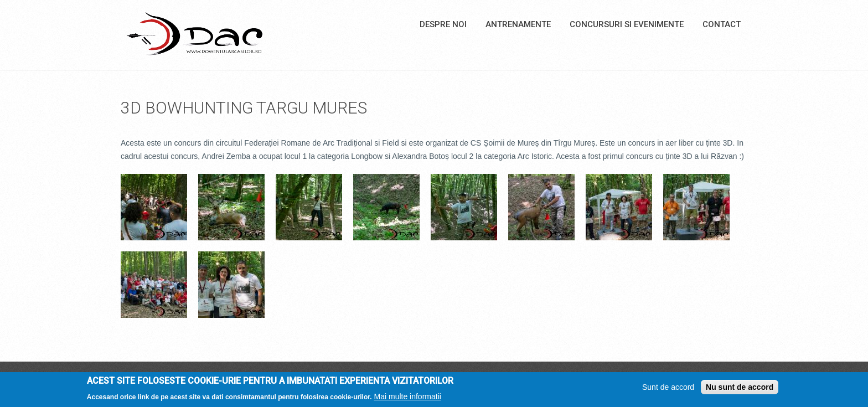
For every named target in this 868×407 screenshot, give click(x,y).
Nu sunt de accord (739, 389)
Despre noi (443, 24)
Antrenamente (518, 24)
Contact (721, 24)
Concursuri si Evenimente (627, 24)
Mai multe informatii (407, 398)
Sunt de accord (668, 389)
